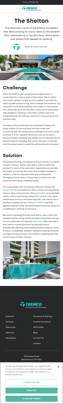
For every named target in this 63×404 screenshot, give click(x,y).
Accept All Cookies (31, 398)
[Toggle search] (59, 8)
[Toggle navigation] (31, 2)
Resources (10, 327)
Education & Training (42, 316)
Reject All (31, 390)
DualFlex (41, 193)
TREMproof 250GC (35, 202)
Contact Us (38, 338)
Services (9, 322)
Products (10, 316)
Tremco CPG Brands (30, 2)
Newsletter (11, 338)
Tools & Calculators (42, 322)
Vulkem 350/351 (10, 190)
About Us (10, 333)
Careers (37, 343)
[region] (31, 383)
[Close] (58, 367)
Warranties (38, 327)
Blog (35, 333)
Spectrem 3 (38, 221)
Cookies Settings (31, 382)
